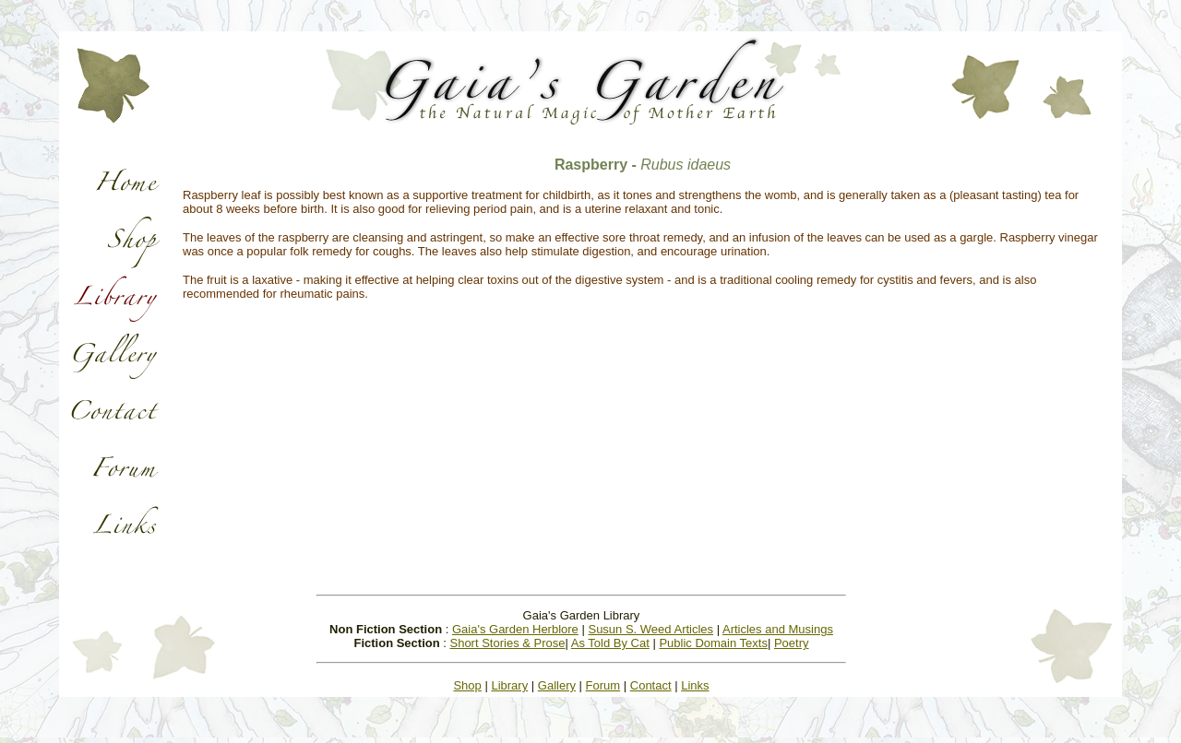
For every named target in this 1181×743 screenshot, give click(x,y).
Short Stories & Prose (507, 643)
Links (695, 685)
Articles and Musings (777, 629)
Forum (603, 685)
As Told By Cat (610, 643)
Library (509, 685)
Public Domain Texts (713, 643)
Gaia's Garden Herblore (515, 629)
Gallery (557, 685)
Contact (651, 685)
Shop (467, 685)
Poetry (791, 643)
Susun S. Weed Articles (650, 629)
